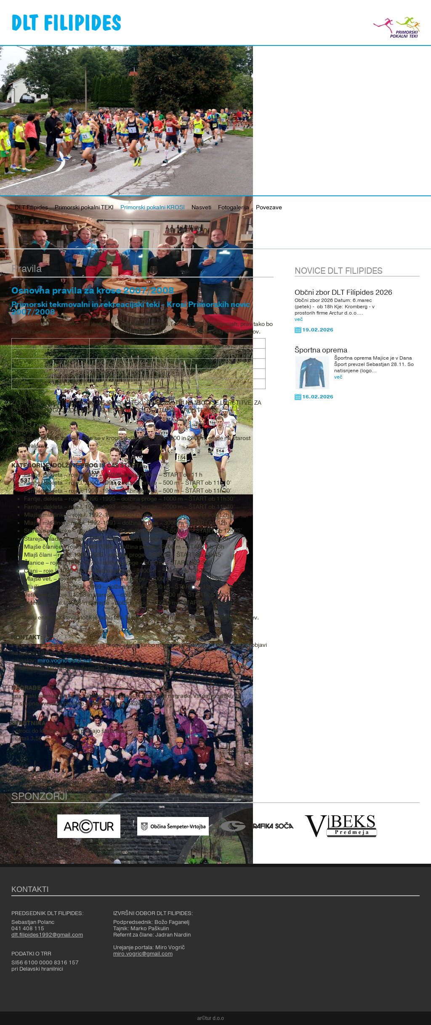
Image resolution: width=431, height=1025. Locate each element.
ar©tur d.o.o (210, 1018)
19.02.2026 (317, 329)
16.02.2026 (317, 396)
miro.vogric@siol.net (64, 661)
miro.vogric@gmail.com (143, 954)
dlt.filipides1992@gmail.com (47, 935)
